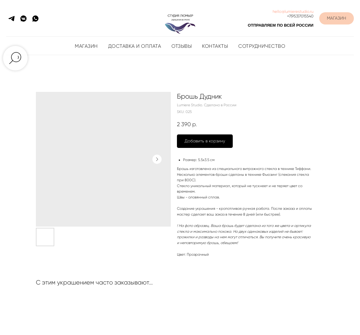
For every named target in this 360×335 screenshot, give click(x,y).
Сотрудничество (261, 46)
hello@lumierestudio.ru (293, 11)
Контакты (215, 46)
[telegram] (11, 18)
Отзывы (181, 46)
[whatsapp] (35, 18)
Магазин (86, 46)
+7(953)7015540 (300, 16)
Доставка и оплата (134, 46)
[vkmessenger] (23, 18)
